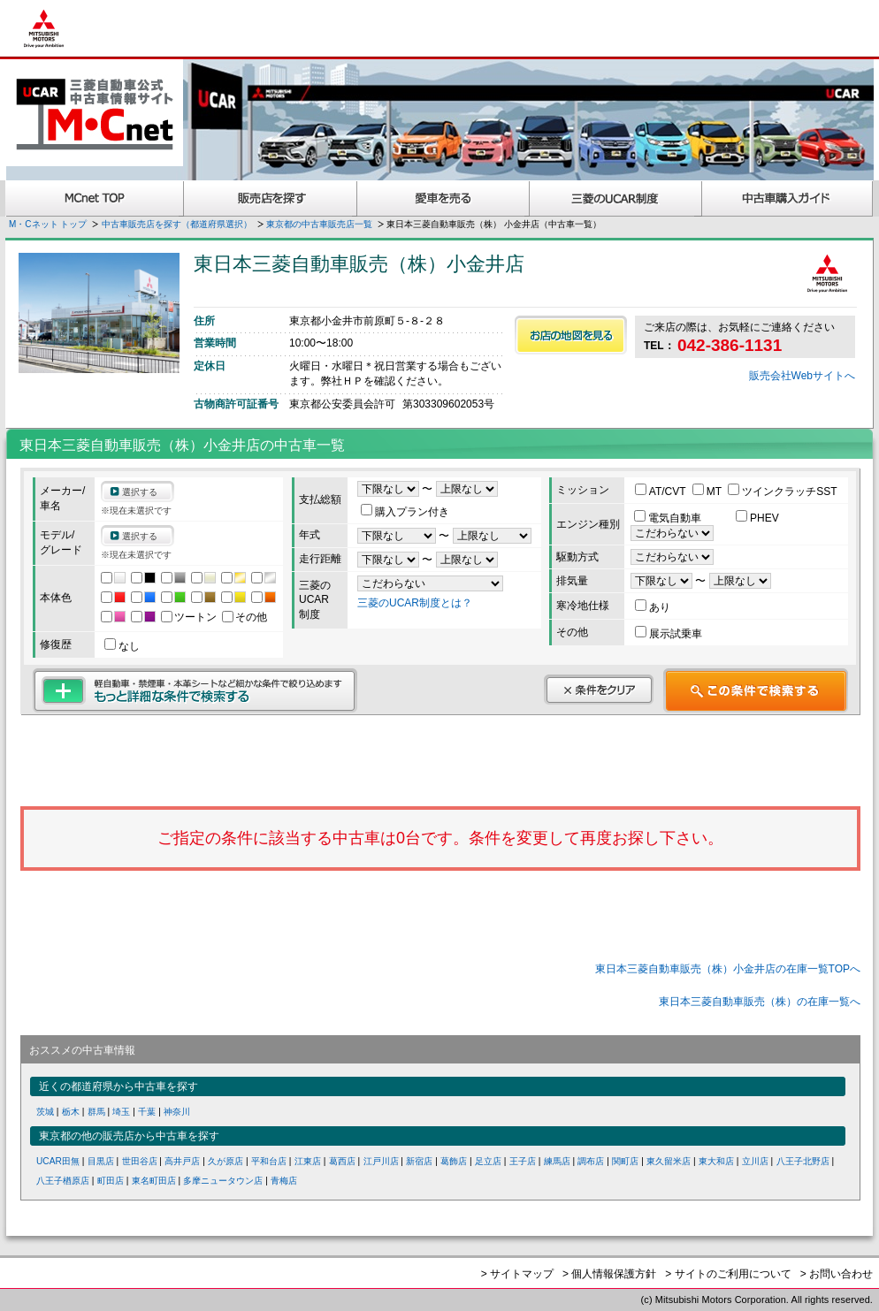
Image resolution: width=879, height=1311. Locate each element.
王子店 (522, 1161)
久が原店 (225, 1161)
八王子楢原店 (62, 1180)
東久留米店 (668, 1161)
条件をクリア (599, 690)
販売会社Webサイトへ (802, 376)
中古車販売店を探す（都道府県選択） (177, 224)
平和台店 (269, 1161)
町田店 (110, 1180)
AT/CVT (662, 491)
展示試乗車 (668, 634)
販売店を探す (270, 198)
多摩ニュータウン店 (223, 1180)
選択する (139, 492)
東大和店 (716, 1161)
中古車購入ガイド (788, 198)
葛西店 (342, 1161)
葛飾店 (453, 1161)
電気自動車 (669, 518)
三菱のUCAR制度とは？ (414, 603)
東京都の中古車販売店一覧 (319, 224)
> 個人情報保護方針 (609, 1274)
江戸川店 (381, 1161)
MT (708, 491)
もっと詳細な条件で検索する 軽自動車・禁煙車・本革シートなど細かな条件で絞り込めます (195, 690)
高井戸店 (182, 1161)
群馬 (96, 1112)
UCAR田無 (58, 1161)
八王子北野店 (802, 1161)
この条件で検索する (755, 690)
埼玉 (121, 1112)
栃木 (71, 1112)
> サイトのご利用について (728, 1274)
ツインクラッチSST (782, 491)
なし (122, 646)
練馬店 (557, 1161)
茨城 (45, 1112)
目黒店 (101, 1161)
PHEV (757, 518)
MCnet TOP (94, 198)
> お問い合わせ (836, 1274)
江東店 (307, 1161)
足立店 (488, 1161)
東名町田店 (154, 1180)
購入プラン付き (405, 512)
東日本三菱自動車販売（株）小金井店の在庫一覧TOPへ (727, 969)
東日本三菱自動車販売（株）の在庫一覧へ (759, 1001)
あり (652, 607)
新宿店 (419, 1161)
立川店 (755, 1161)
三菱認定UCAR (616, 198)
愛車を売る (443, 198)
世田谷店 (139, 1161)
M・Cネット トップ (48, 224)
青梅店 (284, 1180)
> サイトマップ (517, 1274)
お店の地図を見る (571, 335)
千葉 (147, 1112)
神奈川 (177, 1112)
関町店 (625, 1161)
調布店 (590, 1161)
